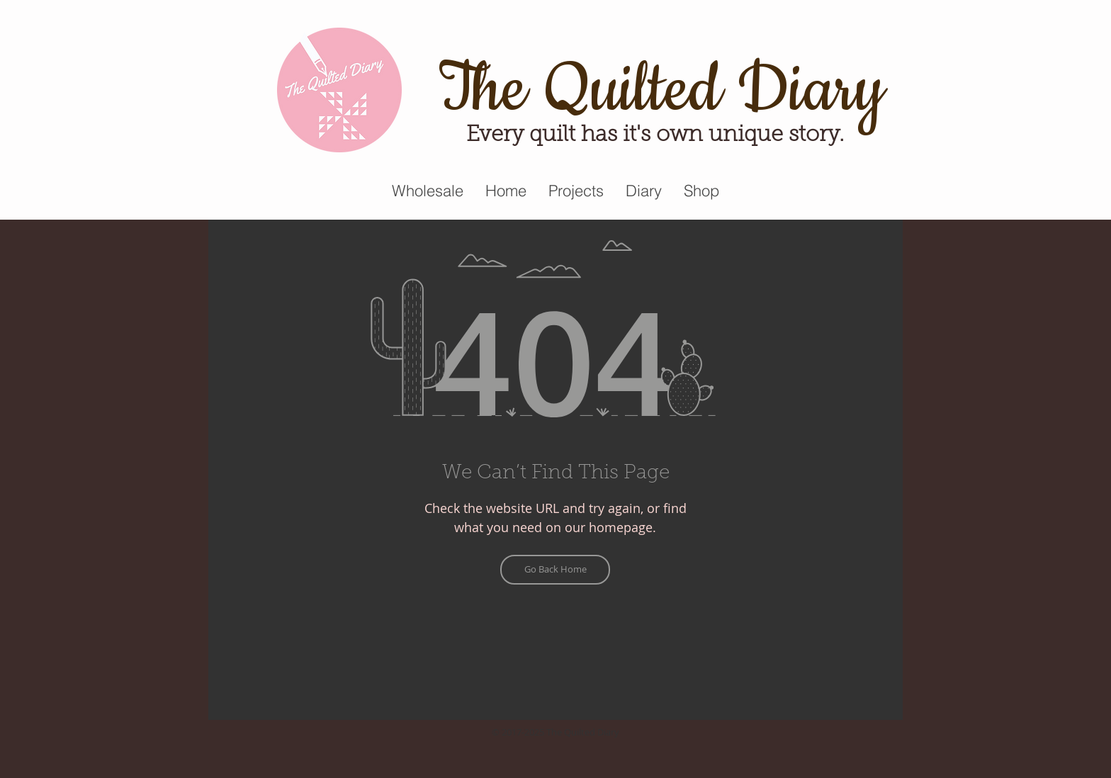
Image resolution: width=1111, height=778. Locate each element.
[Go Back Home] (555, 570)
